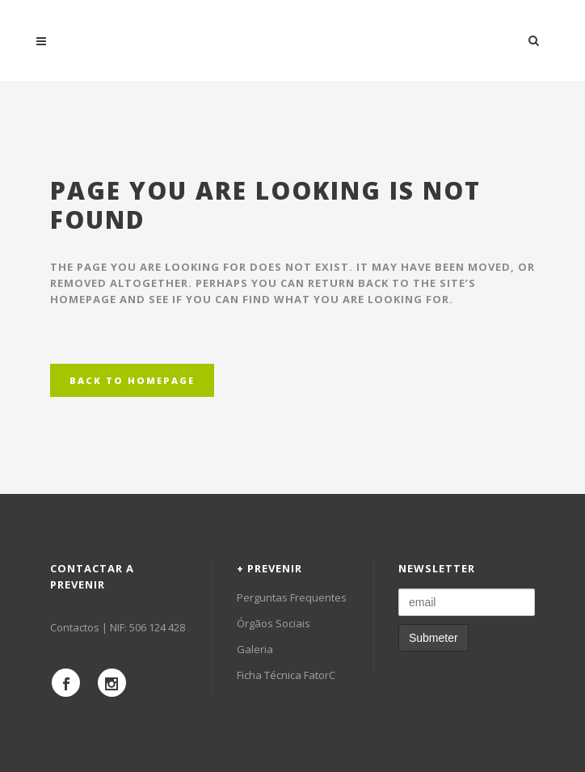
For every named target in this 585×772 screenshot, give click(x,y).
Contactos (74, 627)
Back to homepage (132, 380)
